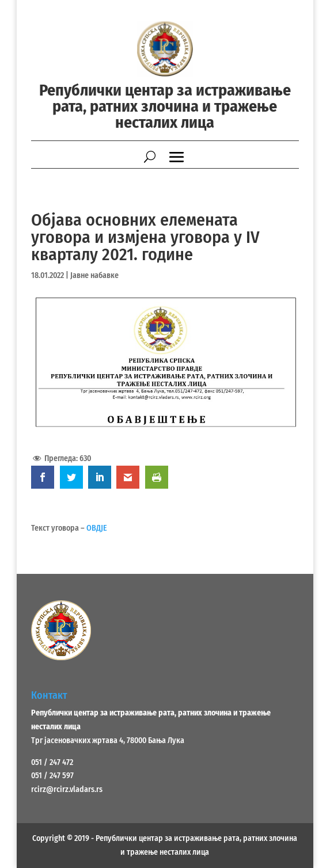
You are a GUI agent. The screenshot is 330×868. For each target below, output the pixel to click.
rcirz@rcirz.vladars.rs (67, 789)
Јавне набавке (94, 275)
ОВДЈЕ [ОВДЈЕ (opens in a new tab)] (96, 528)
